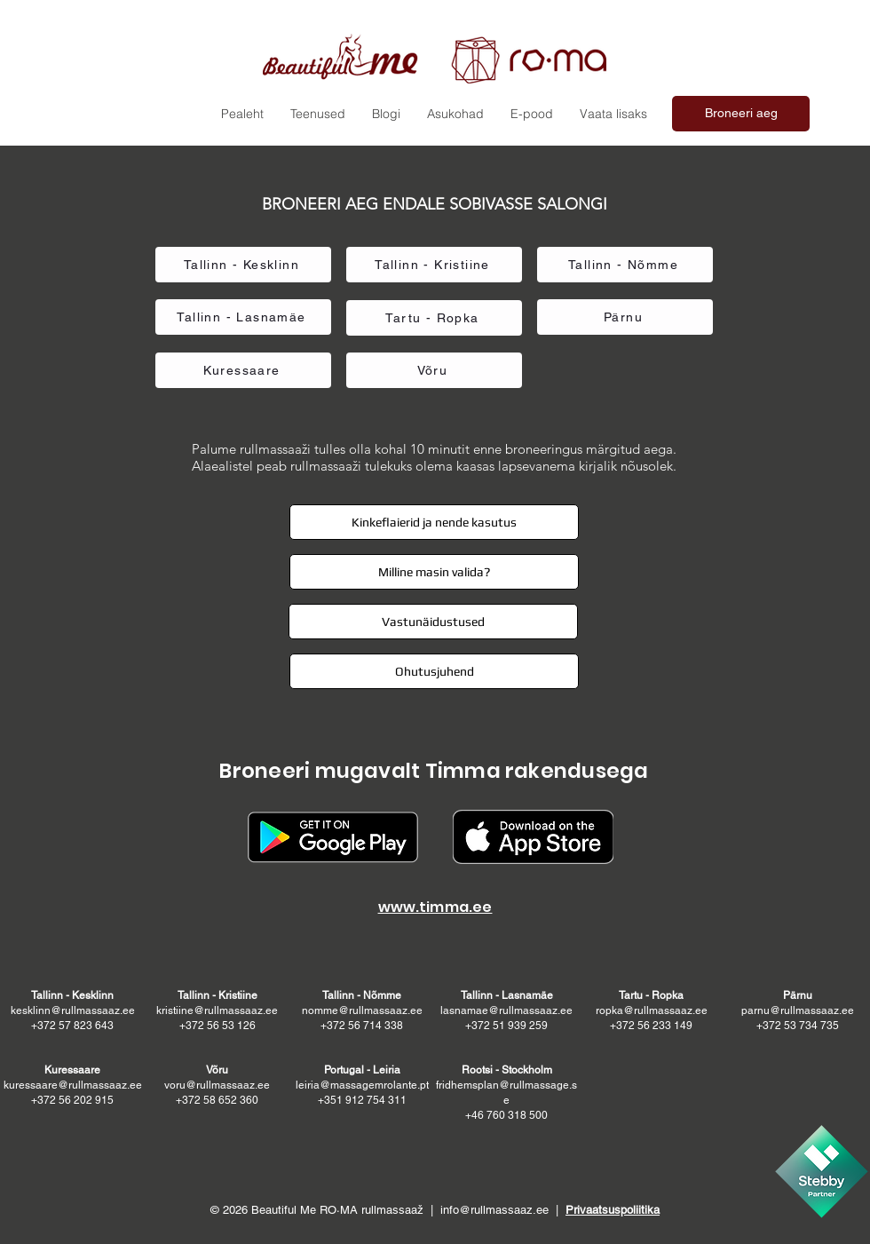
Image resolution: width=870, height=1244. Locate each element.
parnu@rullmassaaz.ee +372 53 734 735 (797, 1010)
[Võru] (434, 370)
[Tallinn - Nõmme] (625, 264)
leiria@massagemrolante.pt (362, 1085)
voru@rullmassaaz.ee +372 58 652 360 (217, 1085)
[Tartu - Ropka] (434, 318)
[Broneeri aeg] (741, 113)
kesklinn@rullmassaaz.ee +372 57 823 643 (73, 1010)
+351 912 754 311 (362, 1100)
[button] (613, 114)
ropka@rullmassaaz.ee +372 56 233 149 (652, 1010)
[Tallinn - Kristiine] (434, 264)
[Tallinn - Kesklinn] (243, 264)
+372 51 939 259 (506, 1025)
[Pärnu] (625, 317)
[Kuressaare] (243, 370)
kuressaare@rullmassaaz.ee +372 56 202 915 (73, 1085)
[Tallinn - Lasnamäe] (243, 317)
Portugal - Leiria (362, 1070)
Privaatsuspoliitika (613, 1209)
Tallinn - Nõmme (361, 995)
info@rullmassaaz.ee (494, 1209)
